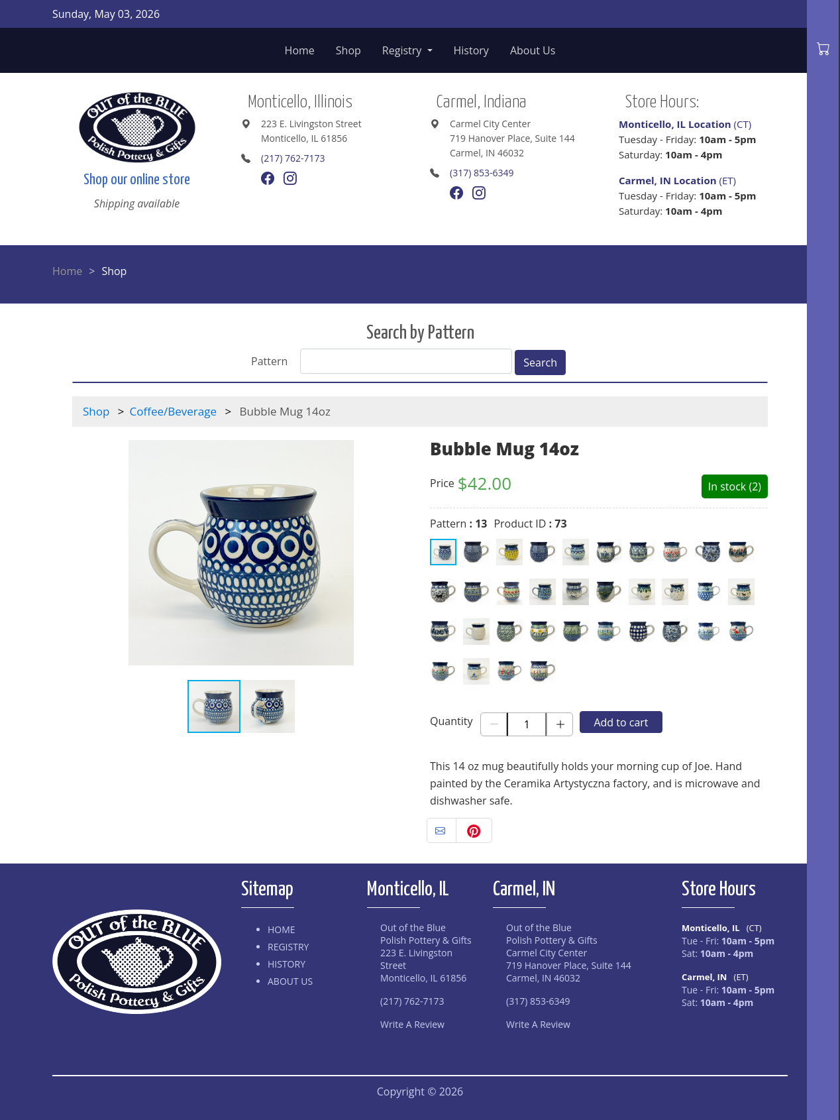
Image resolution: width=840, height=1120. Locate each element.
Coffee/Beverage (173, 411)
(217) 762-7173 (293, 158)
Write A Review (412, 1024)
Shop (348, 50)
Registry (403, 50)
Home (300, 50)
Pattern (269, 361)
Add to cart (621, 722)
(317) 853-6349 (481, 172)
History (471, 50)
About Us (533, 50)
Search (540, 362)
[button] (398, 552)
